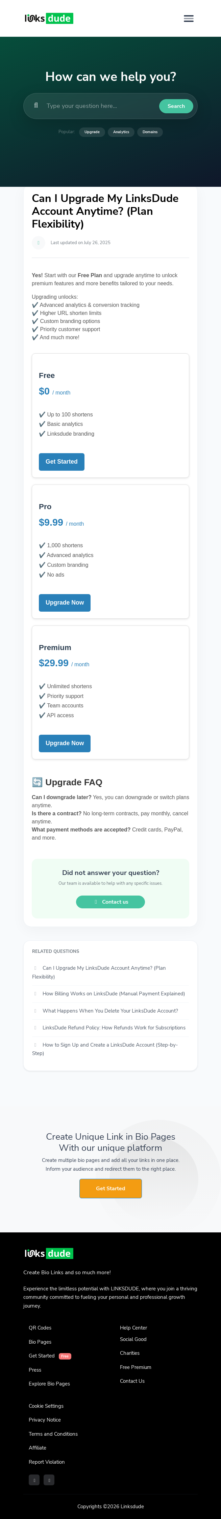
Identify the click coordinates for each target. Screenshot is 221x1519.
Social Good (133, 1339)
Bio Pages (40, 1342)
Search (176, 106)
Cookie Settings (46, 1406)
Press (35, 1370)
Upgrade (92, 132)
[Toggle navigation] (189, 18)
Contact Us (132, 1381)
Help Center (133, 1327)
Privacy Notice (45, 1419)
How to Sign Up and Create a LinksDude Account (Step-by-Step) (105, 1049)
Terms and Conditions (53, 1434)
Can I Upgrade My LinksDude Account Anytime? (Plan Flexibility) (99, 972)
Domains (150, 132)
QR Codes (40, 1327)
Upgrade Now (65, 602)
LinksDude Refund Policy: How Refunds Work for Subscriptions (109, 1027)
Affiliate (37, 1447)
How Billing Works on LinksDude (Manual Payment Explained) (108, 993)
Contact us (110, 902)
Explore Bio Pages (49, 1383)
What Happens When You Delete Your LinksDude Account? (105, 1010)
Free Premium (135, 1367)
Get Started (62, 461)
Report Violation (47, 1462)
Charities (130, 1353)
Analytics (121, 132)
